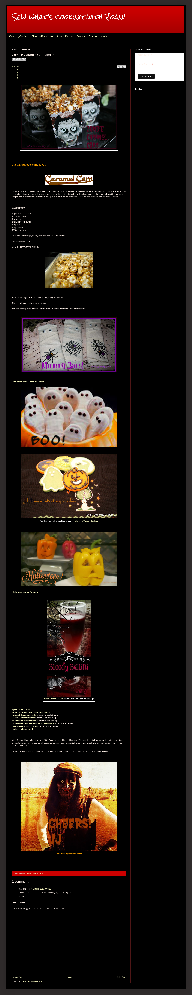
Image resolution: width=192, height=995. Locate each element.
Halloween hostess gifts (23, 729)
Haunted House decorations (25, 715)
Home (12, 36)
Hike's (104, 36)
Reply (21, 896)
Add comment (19, 902)
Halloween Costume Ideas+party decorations (33, 723)
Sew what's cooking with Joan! (68, 16)
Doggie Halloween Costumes (25, 726)
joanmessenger (31, 873)
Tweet (14, 67)
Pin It (18, 72)
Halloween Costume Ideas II (25, 721)
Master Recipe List (42, 36)
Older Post (121, 977)
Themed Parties (65, 36)
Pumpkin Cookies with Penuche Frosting (31, 712)
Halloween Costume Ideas (24, 718)
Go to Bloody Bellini (53, 699)
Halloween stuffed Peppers (25, 592)
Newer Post (17, 977)
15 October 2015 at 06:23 (40, 889)
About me (23, 36)
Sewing (81, 36)
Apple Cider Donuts (21, 709)
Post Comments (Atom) (32, 981)
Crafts (93, 36)
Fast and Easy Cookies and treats (28, 381)
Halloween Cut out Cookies (85, 521)
